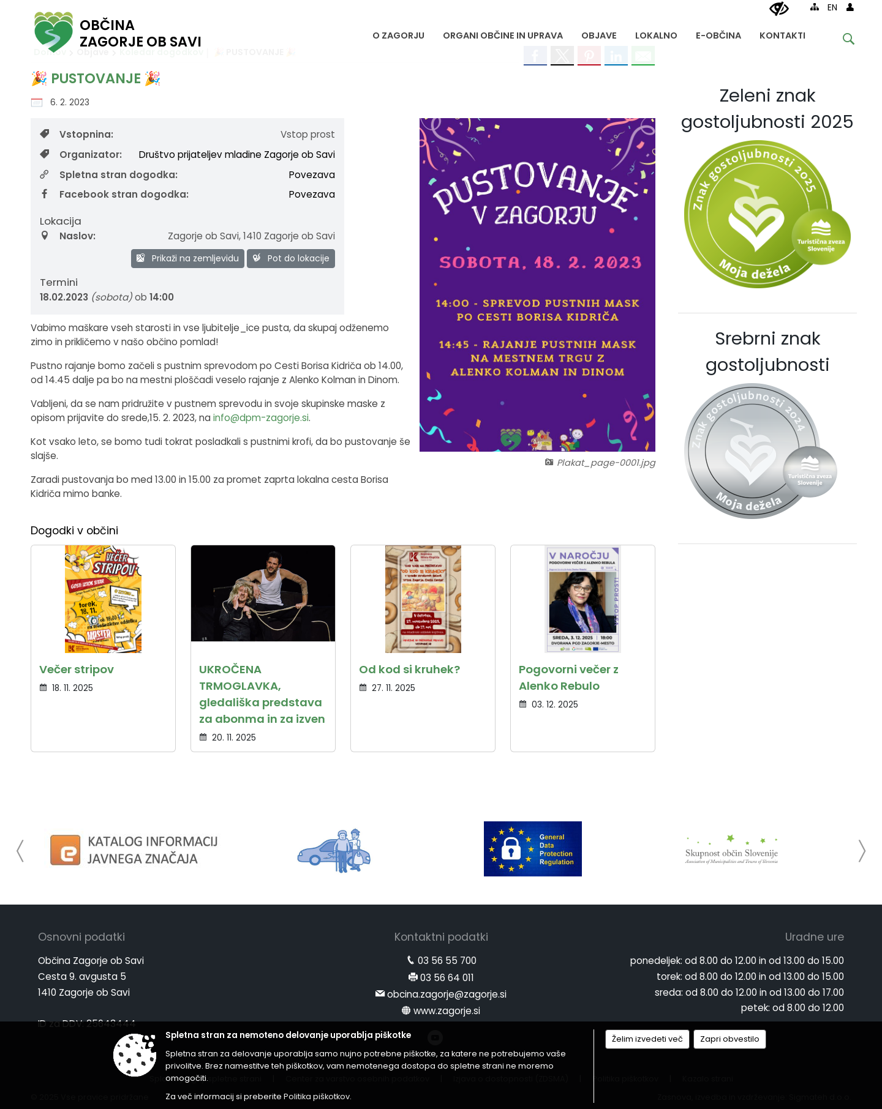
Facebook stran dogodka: (114, 194)
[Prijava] (850, 6)
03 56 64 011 (447, 977)
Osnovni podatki (81, 937)
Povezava (312, 174)
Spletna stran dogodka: (109, 174)
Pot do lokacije (291, 258)
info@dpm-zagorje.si (261, 417)
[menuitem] (398, 32)
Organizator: (81, 154)
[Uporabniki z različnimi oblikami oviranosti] (779, 9)
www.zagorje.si (446, 1010)
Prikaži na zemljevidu (188, 258)
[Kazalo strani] (814, 6)
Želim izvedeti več (647, 1039)
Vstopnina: (76, 134)
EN (832, 7)
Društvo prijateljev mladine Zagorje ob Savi (237, 154)
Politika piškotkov (317, 1096)
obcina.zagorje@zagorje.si (447, 994)
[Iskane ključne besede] (839, 40)
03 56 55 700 (447, 960)
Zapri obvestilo (730, 1039)
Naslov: (68, 236)
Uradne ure (814, 937)
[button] (20, 851)
